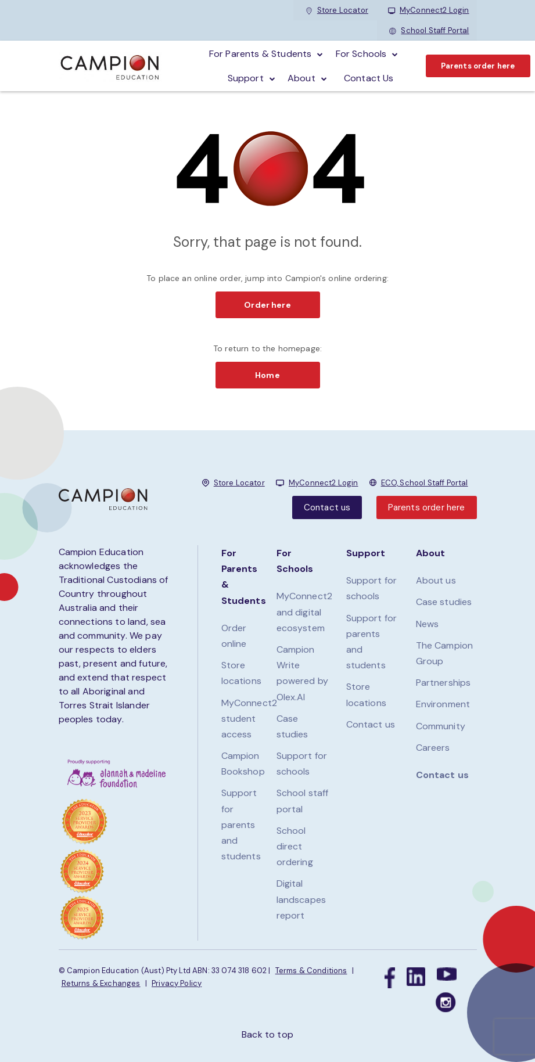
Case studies (444, 602)
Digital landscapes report (301, 899)
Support (246, 78)
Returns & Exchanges (101, 983)
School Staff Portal (429, 30)
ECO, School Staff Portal (424, 483)
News (427, 624)
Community (440, 726)
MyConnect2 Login (428, 10)
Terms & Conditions (311, 970)
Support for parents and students (241, 824)
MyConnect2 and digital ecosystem (305, 611)
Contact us (327, 507)
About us (436, 580)
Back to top (267, 1034)
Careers (433, 747)
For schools (361, 54)
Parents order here (478, 66)
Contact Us (369, 78)
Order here (267, 305)
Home (267, 375)
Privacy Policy (177, 983)
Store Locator (337, 10)
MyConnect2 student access (249, 718)
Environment (443, 704)
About (301, 78)
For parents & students (260, 54)
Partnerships (443, 682)
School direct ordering (295, 846)
